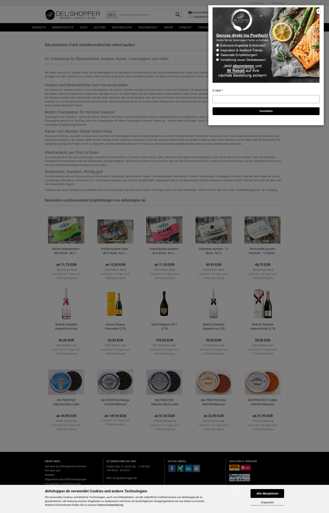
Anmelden (266, 111)
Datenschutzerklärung (110, 504)
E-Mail (217, 90)
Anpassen (267, 502)
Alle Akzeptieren (267, 493)
